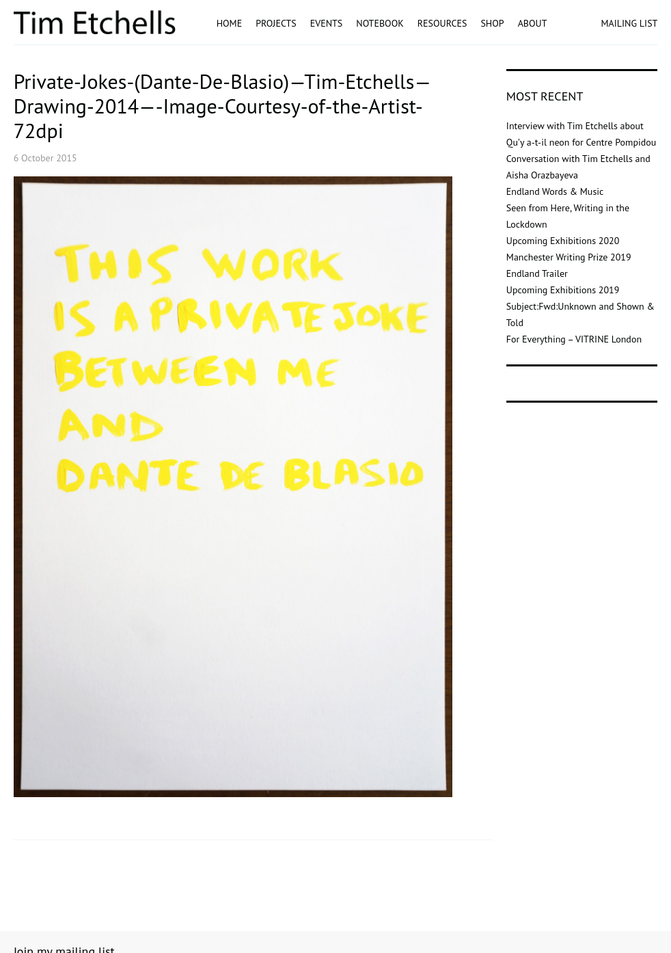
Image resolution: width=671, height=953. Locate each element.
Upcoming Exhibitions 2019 (562, 290)
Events (326, 23)
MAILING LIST (629, 23)
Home (230, 23)
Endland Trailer (537, 273)
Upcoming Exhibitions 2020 (562, 240)
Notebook (379, 23)
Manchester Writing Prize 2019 (568, 257)
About (532, 23)
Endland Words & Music (555, 191)
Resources (442, 23)
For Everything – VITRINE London (574, 339)
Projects (276, 23)
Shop (492, 23)
